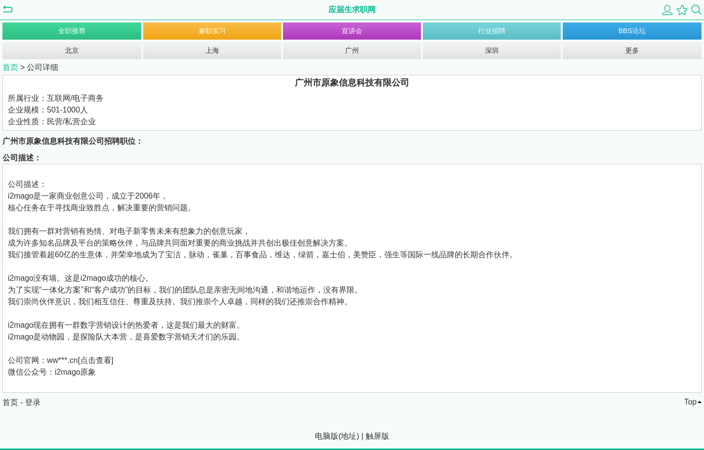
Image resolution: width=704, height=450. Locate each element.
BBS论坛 (632, 31)
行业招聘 (492, 31)
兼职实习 (212, 31)
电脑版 (326, 436)
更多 (632, 50)
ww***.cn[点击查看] (80, 360)
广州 (352, 50)
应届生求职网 (352, 9)
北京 (72, 50)
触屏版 (377, 436)
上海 (212, 50)
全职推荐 (72, 31)
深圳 (492, 50)
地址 (348, 436)
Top (690, 402)
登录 (33, 402)
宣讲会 (352, 31)
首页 (10, 67)
